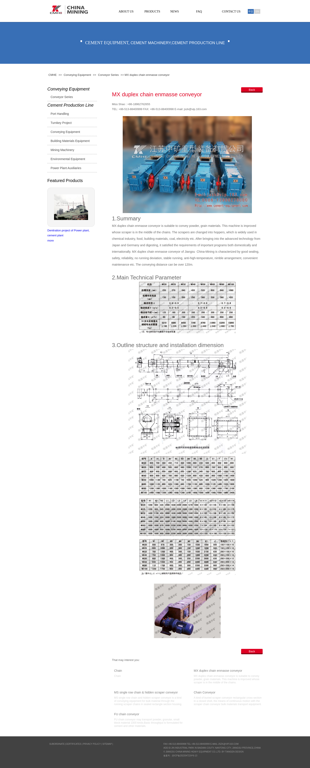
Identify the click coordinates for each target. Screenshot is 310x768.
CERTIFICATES (73, 744)
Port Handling (60, 113)
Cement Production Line (70, 105)
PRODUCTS (152, 11)
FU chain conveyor (126, 714)
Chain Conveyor (204, 692)
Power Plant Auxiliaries (66, 168)
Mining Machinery (62, 150)
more (50, 240)
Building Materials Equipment (70, 141)
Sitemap (107, 744)
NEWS (174, 11)
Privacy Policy (92, 744)
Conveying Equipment (77, 74)
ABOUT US (126, 11)
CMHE (52, 74)
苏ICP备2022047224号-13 (184, 755)
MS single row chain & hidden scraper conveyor (146, 692)
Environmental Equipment (68, 159)
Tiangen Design (234, 752)
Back (252, 89)
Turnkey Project (61, 123)
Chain (118, 670)
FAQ (199, 11)
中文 (250, 11)
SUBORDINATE (57, 744)
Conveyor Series (108, 74)
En (257, 11)
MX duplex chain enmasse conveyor (218, 670)
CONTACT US (231, 11)
